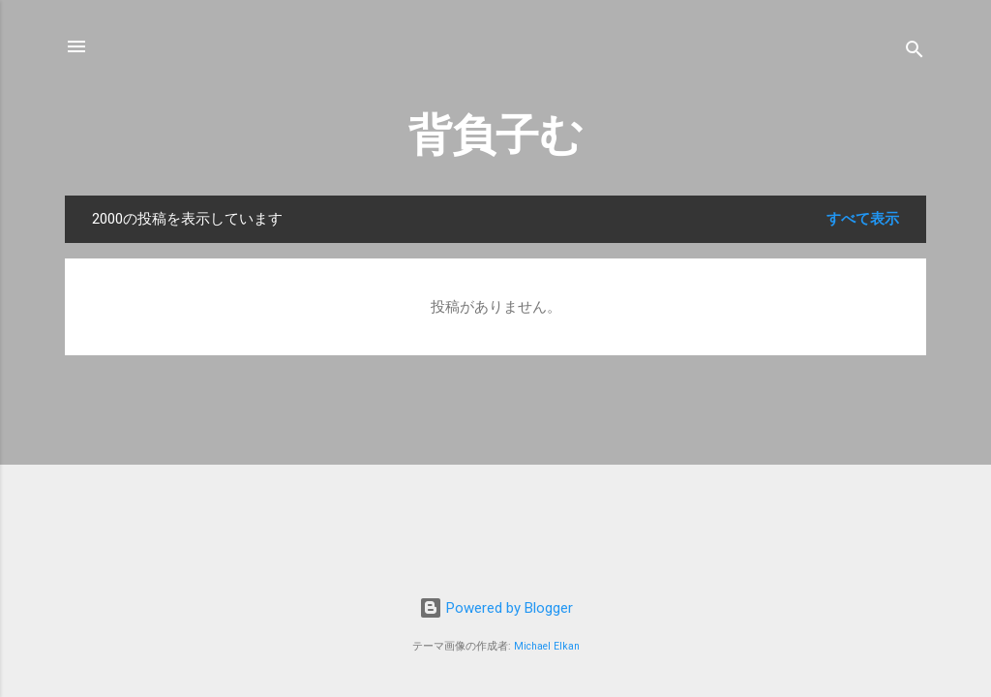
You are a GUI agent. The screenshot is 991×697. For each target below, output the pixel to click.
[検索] (914, 52)
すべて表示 (862, 218)
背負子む (496, 135)
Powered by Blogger (496, 608)
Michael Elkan (547, 646)
